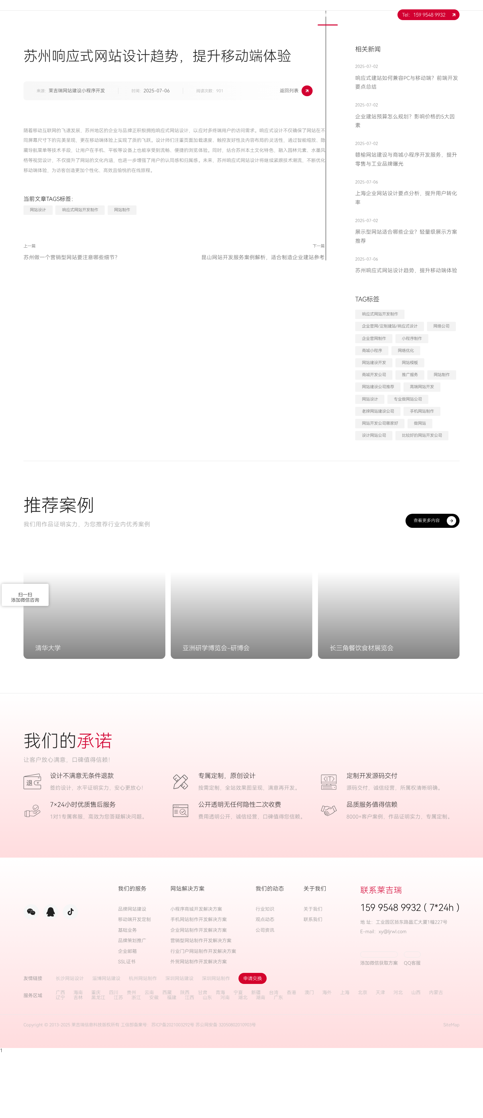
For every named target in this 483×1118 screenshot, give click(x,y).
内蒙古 (436, 1057)
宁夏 (238, 1057)
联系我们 (364, 15)
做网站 (420, 423)
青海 (220, 1057)
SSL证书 (127, 1027)
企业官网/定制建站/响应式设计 (390, 326)
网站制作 (122, 209)
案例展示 (291, 15)
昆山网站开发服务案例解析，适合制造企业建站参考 (242, 257)
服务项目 (219, 15)
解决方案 (255, 15)
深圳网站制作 (216, 1043)
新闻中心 (328, 15)
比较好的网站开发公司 (422, 435)
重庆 (96, 1057)
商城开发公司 (374, 374)
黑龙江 (98, 1062)
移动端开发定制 (134, 984)
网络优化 (406, 350)
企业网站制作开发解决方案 (198, 995)
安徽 (154, 1062)
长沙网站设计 (70, 1043)
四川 (113, 1057)
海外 (327, 1057)
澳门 (309, 1057)
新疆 (256, 1057)
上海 (345, 1057)
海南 (78, 1057)
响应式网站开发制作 (80, 209)
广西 (60, 1057)
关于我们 (183, 15)
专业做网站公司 (408, 399)
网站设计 (38, 209)
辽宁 (60, 1062)
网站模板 (410, 362)
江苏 (118, 1062)
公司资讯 (265, 995)
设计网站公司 (374, 435)
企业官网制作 (374, 338)
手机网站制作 (422, 411)
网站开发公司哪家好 (380, 423)
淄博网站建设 (106, 1043)
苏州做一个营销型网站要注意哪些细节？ (71, 257)
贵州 (131, 1057)
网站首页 (147, 15)
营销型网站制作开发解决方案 (200, 1005)
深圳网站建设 (179, 1043)
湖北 (243, 1062)
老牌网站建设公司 (378, 411)
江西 (189, 1062)
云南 (149, 1057)
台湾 (273, 1057)
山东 (207, 1062)
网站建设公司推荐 (378, 386)
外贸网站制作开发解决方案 (198, 1027)
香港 (291, 1057)
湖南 (260, 1062)
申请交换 (252, 1043)
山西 (416, 1057)
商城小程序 (372, 350)
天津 (380, 1057)
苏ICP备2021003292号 (172, 1089)
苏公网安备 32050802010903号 (226, 1089)
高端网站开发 (422, 386)
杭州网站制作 (143, 1043)
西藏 (167, 1057)
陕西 (185, 1057)
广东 (278, 1062)
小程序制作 (412, 338)
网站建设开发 (374, 362)
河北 (398, 1057)
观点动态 (265, 984)
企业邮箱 (127, 1016)
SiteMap (451, 1089)
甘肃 (202, 1057)
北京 (362, 1057)
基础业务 (127, 995)
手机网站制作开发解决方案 (198, 984)
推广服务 (410, 374)
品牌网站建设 (132, 974)
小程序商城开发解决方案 (196, 974)
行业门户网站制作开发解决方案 (203, 1016)
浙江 (136, 1062)
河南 (225, 1062)
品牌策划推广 (132, 1005)
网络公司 (441, 326)
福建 (171, 1062)
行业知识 (265, 974)
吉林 (78, 1062)
